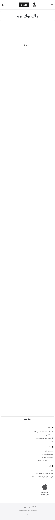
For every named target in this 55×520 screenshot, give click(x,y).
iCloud (51, 470)
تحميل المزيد (27, 419)
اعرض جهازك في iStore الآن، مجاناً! (42, 477)
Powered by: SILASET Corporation (27, 510)
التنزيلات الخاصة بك (47, 454)
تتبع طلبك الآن (49, 451)
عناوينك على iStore (47, 457)
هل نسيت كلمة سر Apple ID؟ (44, 438)
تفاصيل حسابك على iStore (45, 460)
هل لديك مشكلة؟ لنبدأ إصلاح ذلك (43, 431)
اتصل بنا (51, 441)
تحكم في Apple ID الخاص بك (44, 473)
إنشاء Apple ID (49, 435)
